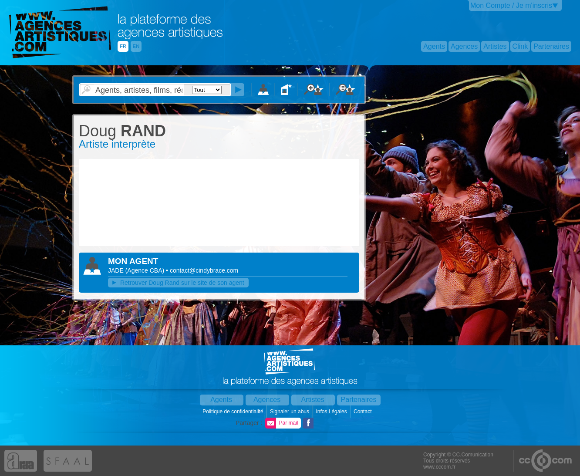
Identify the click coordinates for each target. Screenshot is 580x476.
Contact (363, 411)
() (145, 270)
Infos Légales (332, 411)
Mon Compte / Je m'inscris (511, 5)
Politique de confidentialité (233, 411)
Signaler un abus (290, 411)
